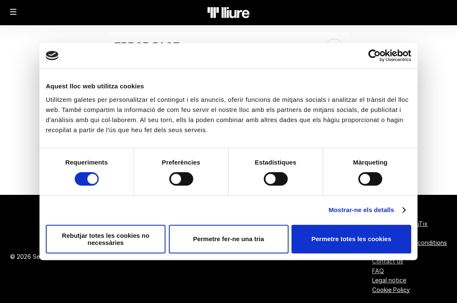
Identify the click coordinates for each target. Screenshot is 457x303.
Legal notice (389, 280)
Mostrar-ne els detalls (361, 209)
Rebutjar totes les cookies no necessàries (105, 239)
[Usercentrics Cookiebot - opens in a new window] (374, 55)
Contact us (387, 261)
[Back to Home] (228, 12)
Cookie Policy (391, 289)
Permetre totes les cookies (351, 238)
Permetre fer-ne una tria (228, 238)
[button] (13, 12)
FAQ (378, 270)
